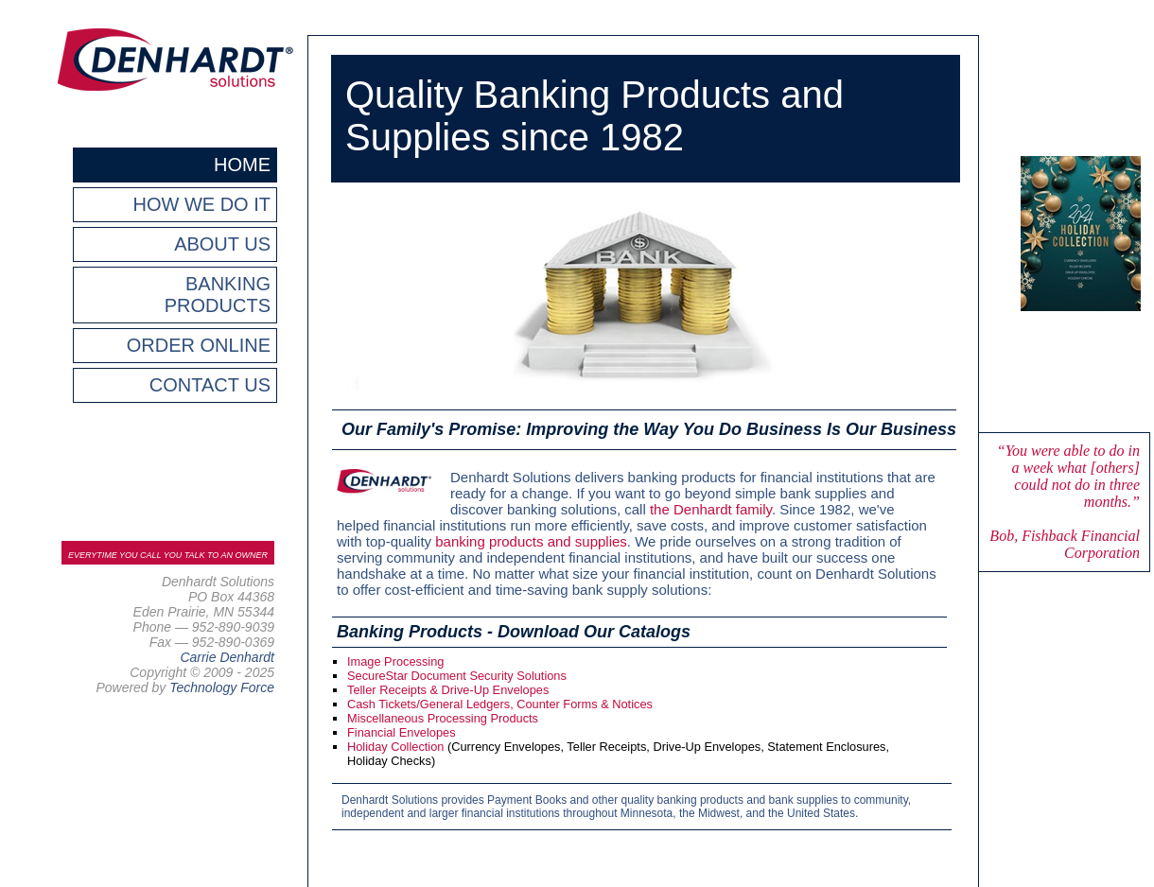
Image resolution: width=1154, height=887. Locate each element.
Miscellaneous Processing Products (442, 718)
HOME (242, 164)
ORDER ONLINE (199, 345)
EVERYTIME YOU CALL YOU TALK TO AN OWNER (168, 555)
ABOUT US (222, 244)
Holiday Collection (395, 746)
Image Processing (395, 661)
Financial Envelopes (401, 732)
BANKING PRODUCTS (218, 294)
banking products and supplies (531, 541)
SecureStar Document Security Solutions (457, 676)
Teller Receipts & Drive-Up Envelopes (448, 690)
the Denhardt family (711, 509)
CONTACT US (210, 384)
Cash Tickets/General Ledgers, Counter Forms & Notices (500, 704)
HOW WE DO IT (201, 204)
